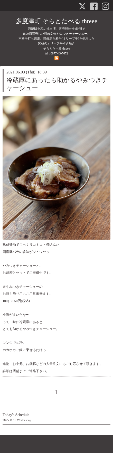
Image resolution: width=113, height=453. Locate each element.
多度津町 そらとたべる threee (56, 21)
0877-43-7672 (59, 53)
